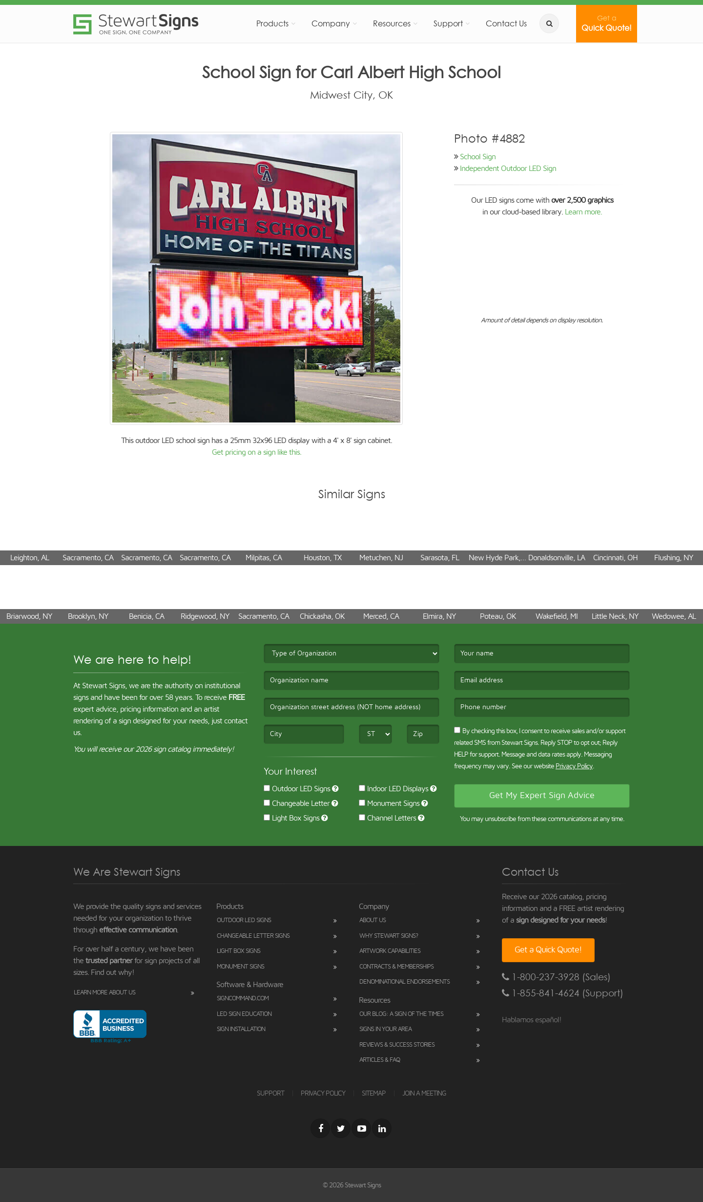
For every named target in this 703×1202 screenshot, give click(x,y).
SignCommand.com (243, 998)
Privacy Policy (574, 766)
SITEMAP (374, 1093)
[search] (549, 23)
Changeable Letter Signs (253, 936)
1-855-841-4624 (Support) (562, 993)
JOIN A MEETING (424, 1093)
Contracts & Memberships (396, 967)
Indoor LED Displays (393, 789)
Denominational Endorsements (404, 982)
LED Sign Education (244, 1014)
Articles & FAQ (379, 1060)
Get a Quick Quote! (548, 950)
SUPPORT (270, 1093)
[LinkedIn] (382, 1128)
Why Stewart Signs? (388, 936)
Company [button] (330, 23)
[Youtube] (361, 1128)
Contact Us (506, 23)
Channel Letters (387, 818)
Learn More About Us (104, 993)
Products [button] (272, 23)
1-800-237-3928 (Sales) (556, 977)
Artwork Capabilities (389, 951)
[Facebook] (320, 1128)
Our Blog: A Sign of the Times (401, 1014)
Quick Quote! (606, 23)
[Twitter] (341, 1128)
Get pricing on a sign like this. (256, 452)
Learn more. (583, 212)
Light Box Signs (291, 818)
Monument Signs (389, 803)
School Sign (478, 157)
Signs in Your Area (385, 1029)
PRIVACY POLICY (323, 1093)
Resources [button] (392, 23)
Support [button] (448, 23)
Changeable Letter (297, 803)
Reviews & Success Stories (396, 1045)
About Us (372, 920)
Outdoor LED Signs (297, 789)
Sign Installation (241, 1029)
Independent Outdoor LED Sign (508, 168)
